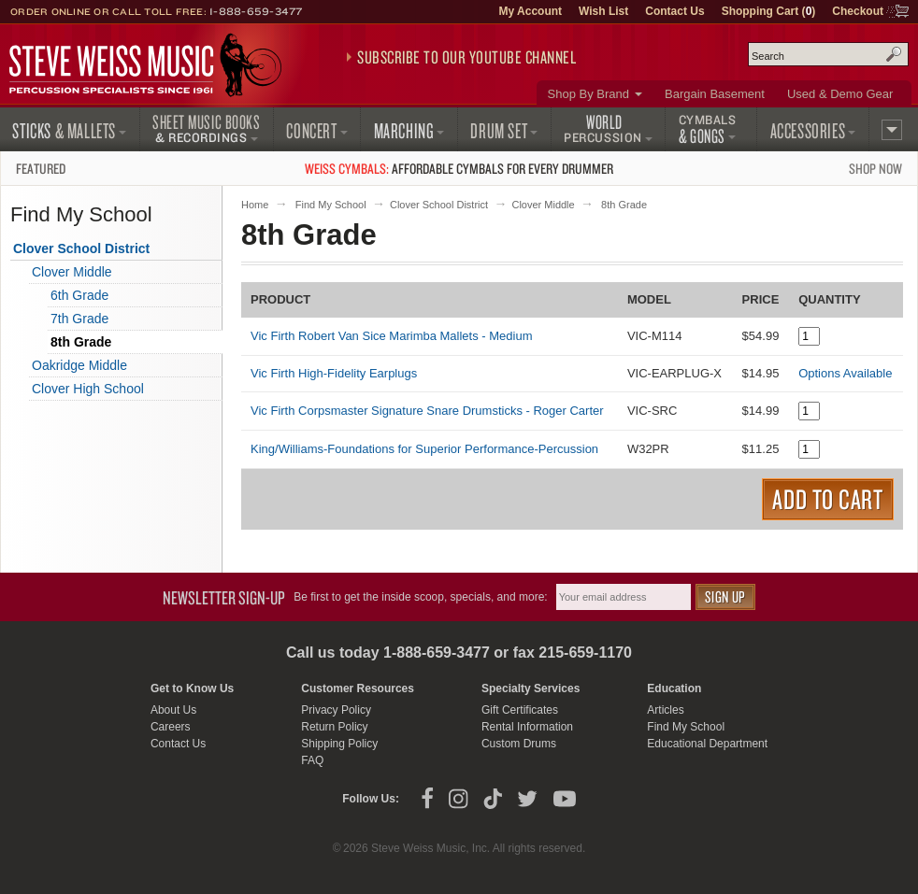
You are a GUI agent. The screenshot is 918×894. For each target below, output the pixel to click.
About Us (173, 710)
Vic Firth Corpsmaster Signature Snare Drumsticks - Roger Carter (427, 411)
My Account (530, 11)
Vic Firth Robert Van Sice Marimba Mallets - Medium (392, 336)
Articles (665, 710)
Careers (171, 726)
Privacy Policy (336, 710)
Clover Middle (542, 204)
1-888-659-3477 (256, 11)
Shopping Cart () (769, 11)
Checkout (857, 11)
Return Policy (334, 726)
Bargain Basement (715, 94)
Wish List (603, 11)
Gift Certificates (519, 710)
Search (894, 54)
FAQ (312, 760)
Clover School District (439, 204)
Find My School (330, 204)
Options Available (845, 373)
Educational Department (707, 743)
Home (254, 204)
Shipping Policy (339, 743)
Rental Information (527, 726)
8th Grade (80, 341)
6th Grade (79, 295)
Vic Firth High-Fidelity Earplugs (334, 373)
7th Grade (79, 318)
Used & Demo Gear (840, 94)
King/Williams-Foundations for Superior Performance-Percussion (424, 449)
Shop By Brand (588, 94)
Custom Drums (518, 743)
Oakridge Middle (79, 365)
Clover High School (88, 388)
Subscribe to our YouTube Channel (466, 57)
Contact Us (674, 11)
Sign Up (725, 596)
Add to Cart (827, 499)
